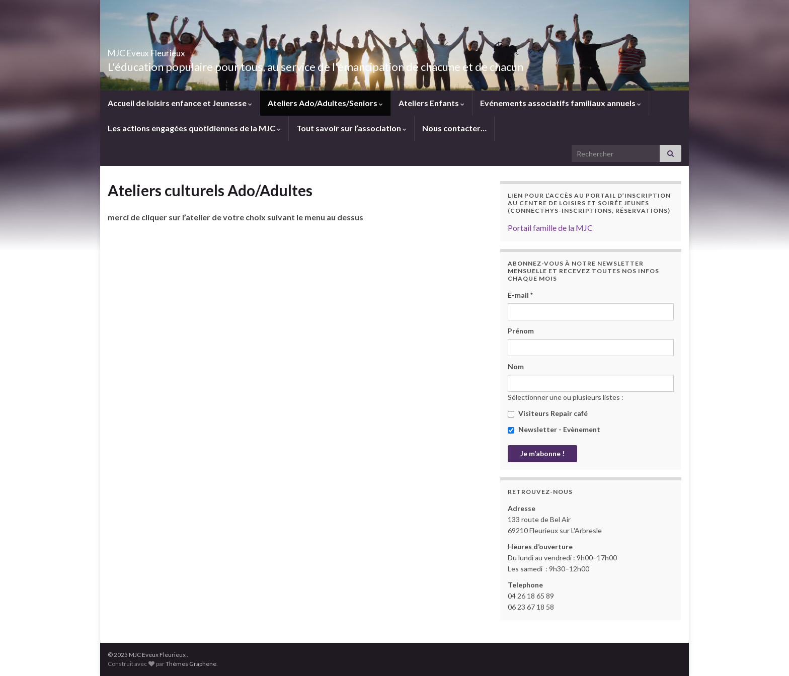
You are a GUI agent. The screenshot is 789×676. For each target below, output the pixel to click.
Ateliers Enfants (431, 103)
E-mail (520, 295)
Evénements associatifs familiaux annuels (560, 103)
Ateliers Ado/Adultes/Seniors (325, 103)
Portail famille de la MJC (550, 227)
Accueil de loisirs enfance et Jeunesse (180, 103)
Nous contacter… (454, 128)
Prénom (521, 330)
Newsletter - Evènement (554, 429)
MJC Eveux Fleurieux (177, 50)
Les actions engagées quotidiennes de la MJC (194, 128)
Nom (516, 366)
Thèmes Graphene (191, 663)
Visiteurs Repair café (548, 413)
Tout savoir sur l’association (351, 128)
